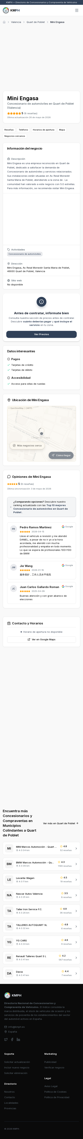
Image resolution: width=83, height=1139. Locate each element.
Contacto (9, 1097)
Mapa (62, 129)
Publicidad (50, 1061)
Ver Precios (41, 334)
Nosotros (9, 1091)
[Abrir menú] (76, 10)
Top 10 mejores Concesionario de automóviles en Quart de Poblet (40, 509)
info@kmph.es (14, 1026)
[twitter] (6, 1039)
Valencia (16, 22)
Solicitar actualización (17, 1061)
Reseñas (9, 129)
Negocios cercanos (14, 136)
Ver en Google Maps (41, 639)
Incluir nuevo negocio (16, 1067)
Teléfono (23, 129)
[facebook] (12, 1039)
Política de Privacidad (56, 1097)
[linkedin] (18, 1039)
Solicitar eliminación (15, 1073)
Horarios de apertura (43, 129)
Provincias (10, 1108)
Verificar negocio (54, 1067)
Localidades (11, 1102)
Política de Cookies (55, 1091)
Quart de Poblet (36, 22)
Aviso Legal (50, 1086)
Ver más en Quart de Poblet (61, 823)
